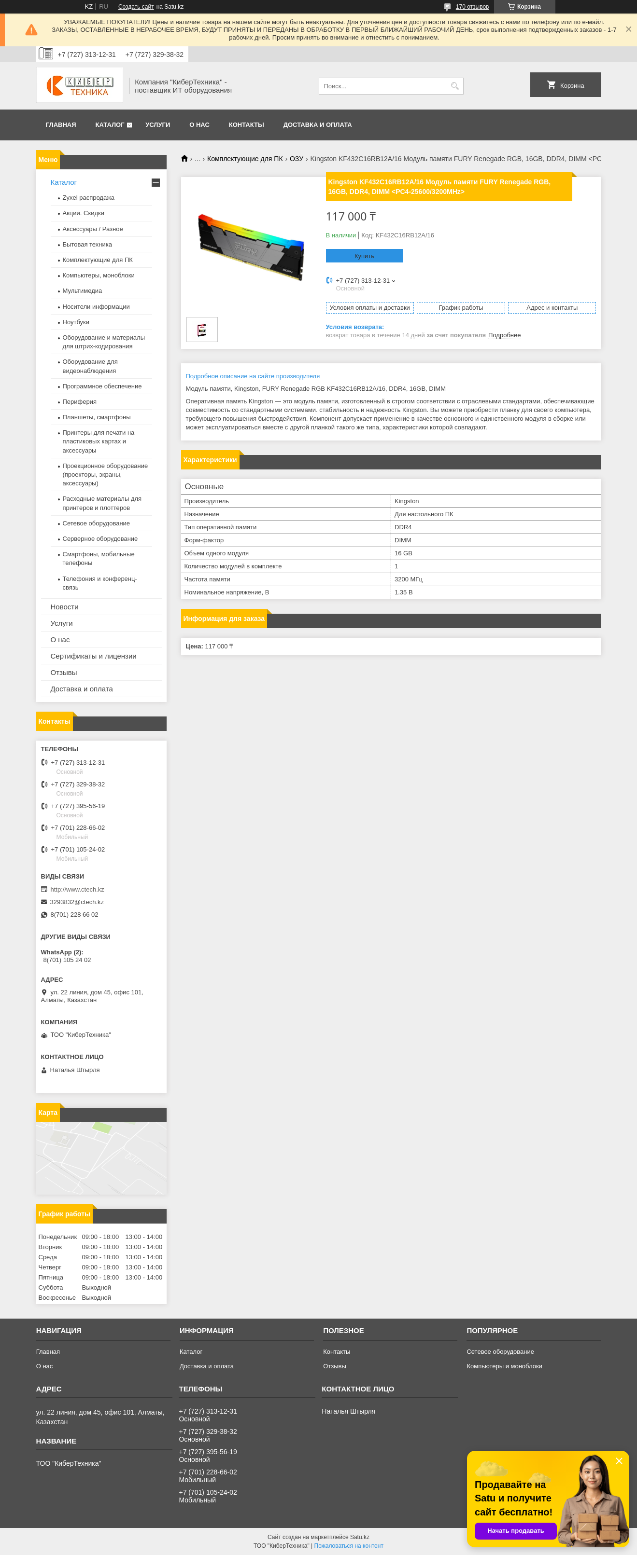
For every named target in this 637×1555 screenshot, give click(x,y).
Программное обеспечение (102, 386)
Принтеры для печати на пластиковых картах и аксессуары (99, 441)
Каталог (110, 124)
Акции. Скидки (83, 213)
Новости (65, 607)
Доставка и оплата (317, 124)
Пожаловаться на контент (348, 1545)
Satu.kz (359, 1537)
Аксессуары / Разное (93, 229)
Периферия (80, 401)
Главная (61, 124)
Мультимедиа (82, 290)
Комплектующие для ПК (245, 159)
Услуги (157, 124)
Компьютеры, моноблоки (99, 275)
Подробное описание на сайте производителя (253, 376)
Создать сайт (136, 6)
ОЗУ (296, 159)
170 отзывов (472, 6)
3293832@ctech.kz (77, 902)
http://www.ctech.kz (77, 889)
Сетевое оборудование (96, 523)
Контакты (246, 124)
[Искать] (455, 86)
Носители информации (96, 306)
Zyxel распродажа (89, 197)
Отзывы (64, 672)
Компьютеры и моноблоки (504, 1366)
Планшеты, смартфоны (97, 417)
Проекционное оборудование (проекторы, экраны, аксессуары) (105, 474)
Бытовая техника (87, 244)
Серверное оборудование (100, 538)
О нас (199, 124)
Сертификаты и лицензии (94, 656)
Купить (364, 256)
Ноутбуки (76, 322)
